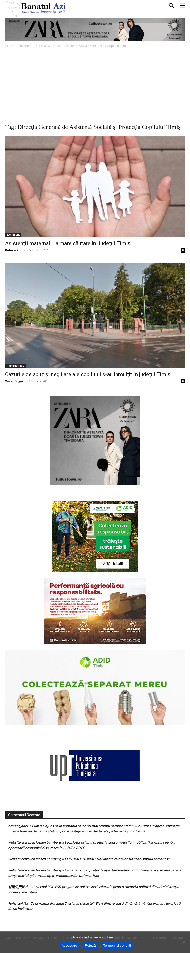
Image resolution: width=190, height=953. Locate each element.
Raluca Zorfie (15, 250)
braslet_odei (18, 826)
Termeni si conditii (117, 945)
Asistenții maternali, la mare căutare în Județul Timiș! (68, 243)
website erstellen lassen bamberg (34, 842)
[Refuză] (183, 942)
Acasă (9, 46)
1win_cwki (16, 903)
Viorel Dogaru (15, 381)
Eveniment (13, 234)
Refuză (90, 945)
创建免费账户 (18, 886)
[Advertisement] (95, 87)
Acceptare (69, 945)
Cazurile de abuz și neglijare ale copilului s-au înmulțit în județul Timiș (87, 374)
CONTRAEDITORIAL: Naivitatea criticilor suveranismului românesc (117, 859)
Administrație (15, 365)
